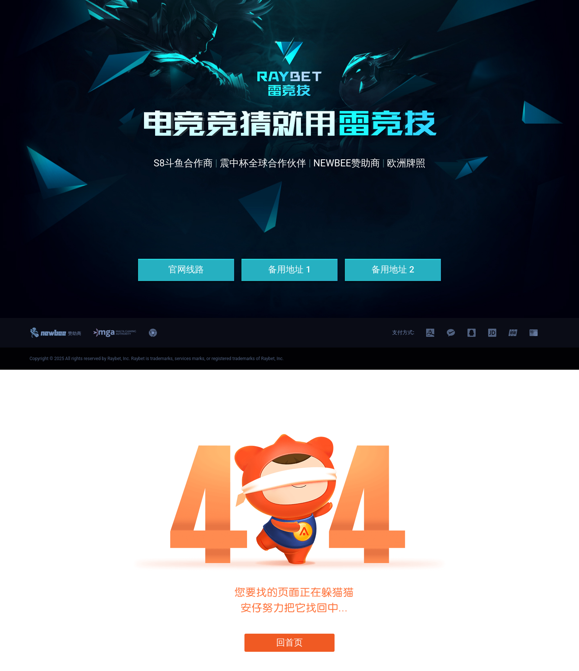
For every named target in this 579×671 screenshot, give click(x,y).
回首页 (289, 642)
